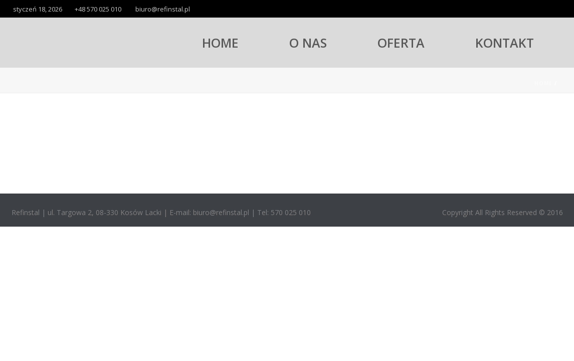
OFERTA (401, 42)
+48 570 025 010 (98, 9)
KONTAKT (504, 42)
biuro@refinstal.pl (162, 9)
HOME (220, 42)
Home (543, 83)
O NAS (308, 42)
